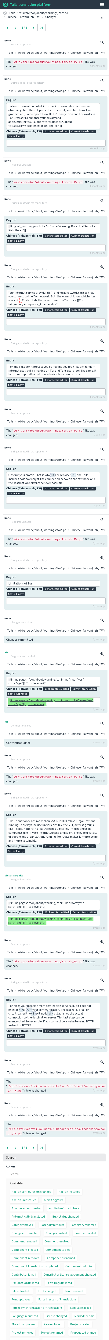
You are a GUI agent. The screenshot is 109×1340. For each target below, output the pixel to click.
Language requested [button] (25, 1316)
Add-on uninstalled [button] (24, 1200)
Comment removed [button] (24, 1241)
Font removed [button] (74, 1291)
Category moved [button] (22, 1225)
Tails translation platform (27, 4)
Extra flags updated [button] (59, 1283)
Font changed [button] (47, 1291)
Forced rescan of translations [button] (57, 1299)
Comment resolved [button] (57, 1241)
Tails (12, 13)
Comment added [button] (85, 1233)
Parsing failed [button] (52, 1324)
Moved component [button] (24, 1324)
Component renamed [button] (61, 1258)
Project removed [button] (22, 1333)
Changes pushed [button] (56, 1233)
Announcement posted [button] (27, 1208)
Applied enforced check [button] (64, 1208)
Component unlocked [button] (79, 1266)
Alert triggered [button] (54, 1200)
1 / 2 (24, 28)
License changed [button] (56, 1316)
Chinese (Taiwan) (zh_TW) (23, 17)
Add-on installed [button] (69, 1192)
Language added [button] (80, 1308)
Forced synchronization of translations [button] (37, 1308)
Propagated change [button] (83, 1333)
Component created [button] (25, 1250)
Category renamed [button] (84, 1225)
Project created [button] (80, 1324)
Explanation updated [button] (25, 1283)
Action (10, 1166)
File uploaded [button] (20, 1291)
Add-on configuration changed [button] (31, 1192)
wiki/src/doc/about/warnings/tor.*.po (43, 13)
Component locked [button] (57, 1250)
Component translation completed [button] (35, 1266)
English (11, 100)
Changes (50, 17)
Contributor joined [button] (24, 1275)
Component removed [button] (25, 1258)
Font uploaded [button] (21, 1299)
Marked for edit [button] (84, 1316)
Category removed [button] (52, 1225)
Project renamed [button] (52, 1333)
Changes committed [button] (25, 1233)
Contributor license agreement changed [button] (70, 1275)
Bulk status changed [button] (65, 1217)
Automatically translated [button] (28, 1217)
